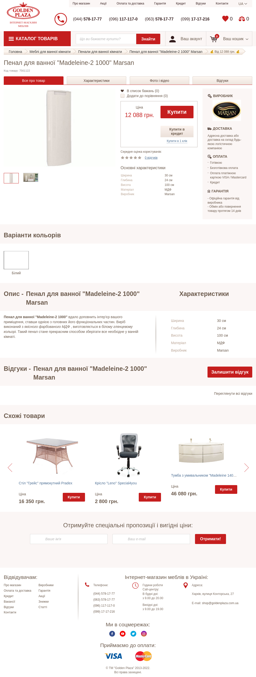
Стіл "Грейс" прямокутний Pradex (45, 483)
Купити (177, 112)
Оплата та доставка (130, 3)
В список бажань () (143, 91)
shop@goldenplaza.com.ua (220, 603)
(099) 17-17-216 (104, 611)
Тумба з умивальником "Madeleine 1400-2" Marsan (211, 475)
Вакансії (9, 601)
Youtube (123, 633)
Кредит (181, 3)
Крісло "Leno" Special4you (116, 483)
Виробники (46, 585)
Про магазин (81, 3)
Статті (42, 607)
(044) (87, 19)
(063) (159, 19)
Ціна (139, 107)
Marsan (170, 194)
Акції (103, 3)
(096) (123, 19)
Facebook (112, 633)
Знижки (43, 601)
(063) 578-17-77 (104, 599)
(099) (195, 19)
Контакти (222, 3)
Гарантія (160, 3)
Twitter (133, 633)
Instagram (144, 633)
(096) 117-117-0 (104, 605)
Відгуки (201, 3)
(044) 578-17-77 (104, 593)
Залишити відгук (229, 372)
